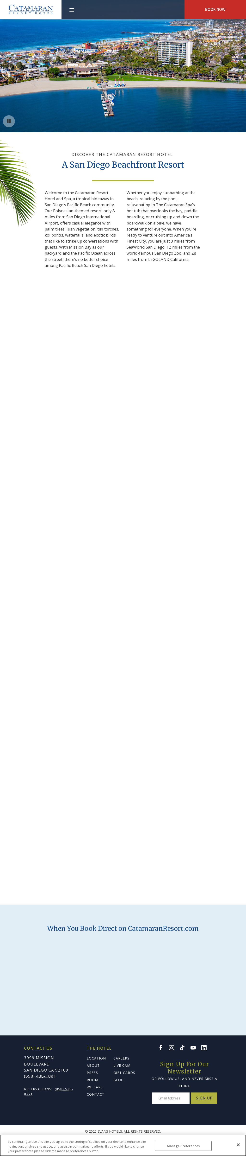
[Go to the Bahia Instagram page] (173, 1047)
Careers (121, 1058)
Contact (96, 1094)
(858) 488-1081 (40, 1076)
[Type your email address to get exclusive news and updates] (171, 1098)
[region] (123, 1145)
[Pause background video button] (9, 121)
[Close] (238, 1144)
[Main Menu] (71, 10)
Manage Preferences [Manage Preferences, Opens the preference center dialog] (183, 1145)
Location (96, 1058)
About (93, 1065)
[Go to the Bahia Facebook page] (163, 1047)
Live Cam (121, 1065)
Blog (118, 1080)
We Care (95, 1087)
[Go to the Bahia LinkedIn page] (206, 1047)
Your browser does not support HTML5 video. (123, 66)
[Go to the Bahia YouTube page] (195, 1047)
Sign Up (204, 1098)
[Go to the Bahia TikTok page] (184, 1047)
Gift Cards (124, 1072)
